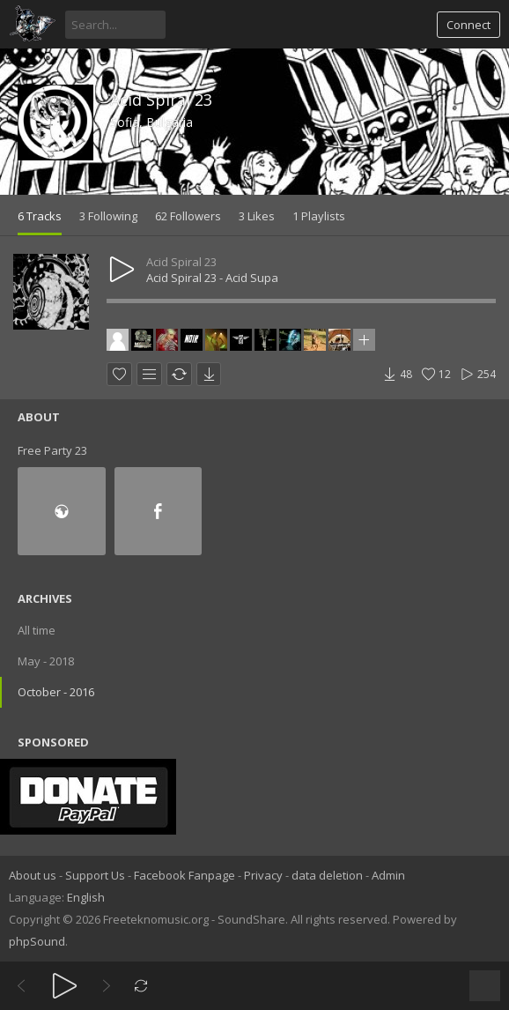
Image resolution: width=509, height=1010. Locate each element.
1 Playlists (318, 216)
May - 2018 (46, 661)
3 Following (108, 216)
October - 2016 (56, 692)
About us (32, 875)
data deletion (327, 875)
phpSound (37, 941)
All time (36, 630)
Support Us (95, 875)
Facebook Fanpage (184, 875)
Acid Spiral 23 (161, 99)
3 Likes (257, 216)
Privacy (263, 875)
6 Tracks (40, 216)
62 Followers (188, 216)
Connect (468, 25)
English (86, 897)
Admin (388, 875)
